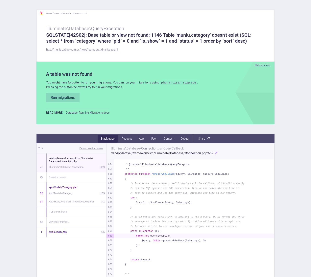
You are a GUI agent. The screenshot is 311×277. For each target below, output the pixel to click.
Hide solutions (262, 65)
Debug (184, 138)
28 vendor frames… (59, 222)
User (153, 138)
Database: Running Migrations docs (88, 112)
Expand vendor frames (91, 148)
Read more (54, 112)
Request (127, 138)
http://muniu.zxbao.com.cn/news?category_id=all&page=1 (82, 49)
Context (168, 138)
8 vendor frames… (58, 177)
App (141, 138)
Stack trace (108, 138)
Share (204, 138)
